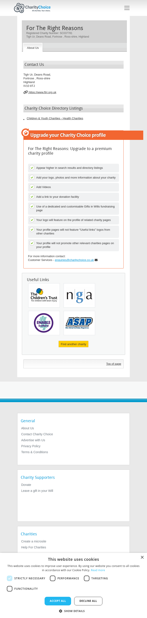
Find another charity (73, 344)
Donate (26, 485)
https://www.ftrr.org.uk (39, 92)
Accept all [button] (58, 601)
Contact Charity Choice (37, 434)
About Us (27, 428)
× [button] (142, 557)
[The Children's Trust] (44, 295)
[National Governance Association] (79, 295)
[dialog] (73, 585)
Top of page (113, 363)
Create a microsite (33, 541)
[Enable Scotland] (44, 323)
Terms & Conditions (34, 452)
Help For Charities (33, 547)
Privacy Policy (30, 446)
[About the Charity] (33, 47)
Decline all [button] (88, 601)
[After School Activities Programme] (79, 323)
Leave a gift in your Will (37, 490)
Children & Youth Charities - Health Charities (55, 118)
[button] (73, 611)
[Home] (34, 8)
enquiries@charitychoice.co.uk (74, 260)
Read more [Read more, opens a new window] (98, 570)
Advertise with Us (33, 440)
